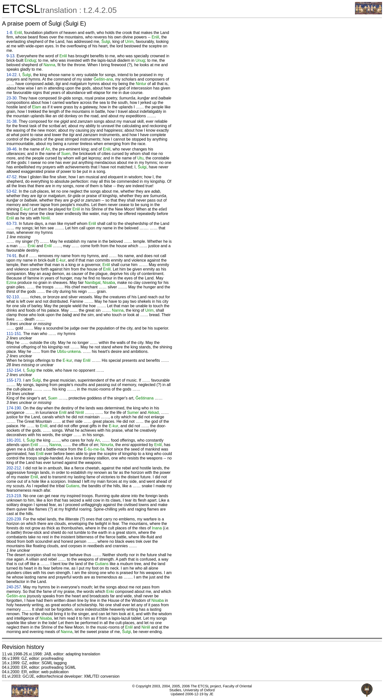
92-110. (13, 297)
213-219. (14, 496)
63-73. (12, 223)
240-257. (14, 587)
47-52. (12, 177)
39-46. (12, 149)
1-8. (9, 32)
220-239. (14, 519)
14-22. (12, 75)
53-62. (12, 191)
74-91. (12, 256)
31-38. (12, 121)
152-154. (14, 370)
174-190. (14, 408)
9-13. (10, 56)
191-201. (14, 440)
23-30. (12, 98)
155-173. (14, 380)
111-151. (14, 334)
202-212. (14, 468)
